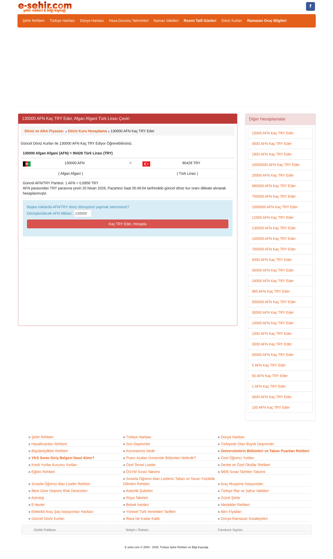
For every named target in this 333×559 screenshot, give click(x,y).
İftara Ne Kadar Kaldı (143, 519)
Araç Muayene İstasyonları (242, 484)
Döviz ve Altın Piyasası (44, 131)
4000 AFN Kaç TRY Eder (272, 397)
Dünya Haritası (92, 21)
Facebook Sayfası (230, 530)
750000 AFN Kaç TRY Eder (274, 196)
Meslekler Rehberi (235, 505)
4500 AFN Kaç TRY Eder (272, 144)
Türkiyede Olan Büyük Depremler (247, 444)
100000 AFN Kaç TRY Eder (274, 239)
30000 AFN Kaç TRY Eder (273, 312)
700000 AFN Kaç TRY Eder (274, 249)
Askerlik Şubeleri (139, 491)
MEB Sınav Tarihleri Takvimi (243, 472)
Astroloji (37, 498)
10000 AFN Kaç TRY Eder (273, 323)
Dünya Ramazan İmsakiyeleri (244, 519)
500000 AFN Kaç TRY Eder (274, 302)
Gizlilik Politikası (45, 530)
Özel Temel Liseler (141, 465)
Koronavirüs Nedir (140, 451)
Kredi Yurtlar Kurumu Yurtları (54, 465)
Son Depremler (138, 444)
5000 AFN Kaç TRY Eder (272, 260)
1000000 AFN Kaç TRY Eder (275, 207)
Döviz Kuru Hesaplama (87, 131)
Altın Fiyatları (231, 512)
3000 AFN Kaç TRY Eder (272, 344)
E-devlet (37, 505)
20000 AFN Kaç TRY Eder (273, 175)
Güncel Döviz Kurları (47, 519)
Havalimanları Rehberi (49, 444)
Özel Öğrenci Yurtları (237, 458)
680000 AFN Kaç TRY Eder (274, 186)
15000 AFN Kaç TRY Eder (273, 133)
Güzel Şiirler (230, 498)
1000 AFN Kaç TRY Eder (272, 333)
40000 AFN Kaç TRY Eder (273, 270)
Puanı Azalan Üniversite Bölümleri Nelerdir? (161, 458)
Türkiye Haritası (62, 21)
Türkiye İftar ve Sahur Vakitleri (245, 491)
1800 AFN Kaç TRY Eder (272, 154)
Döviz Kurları (231, 21)
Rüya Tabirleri (137, 498)
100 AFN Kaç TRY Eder (271, 407)
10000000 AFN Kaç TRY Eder (276, 165)
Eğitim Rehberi (43, 472)
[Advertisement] (166, 68)
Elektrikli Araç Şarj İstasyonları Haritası (62, 512)
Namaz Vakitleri (166, 21)
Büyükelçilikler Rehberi (49, 451)
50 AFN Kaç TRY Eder (270, 376)
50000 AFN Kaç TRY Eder (273, 355)
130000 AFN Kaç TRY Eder (274, 228)
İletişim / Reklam (137, 530)
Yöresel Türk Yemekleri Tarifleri (150, 512)
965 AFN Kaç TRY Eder (271, 291)
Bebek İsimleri (137, 505)
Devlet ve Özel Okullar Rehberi (245, 465)
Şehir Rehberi (34, 21)
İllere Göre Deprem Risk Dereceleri (59, 491)
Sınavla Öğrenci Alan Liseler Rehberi (60, 484)
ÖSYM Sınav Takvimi (143, 472)
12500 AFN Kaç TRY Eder (273, 217)
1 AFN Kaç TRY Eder (269, 386)
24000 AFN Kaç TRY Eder (273, 281)
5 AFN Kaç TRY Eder (269, 365)
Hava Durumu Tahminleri (129, 21)
